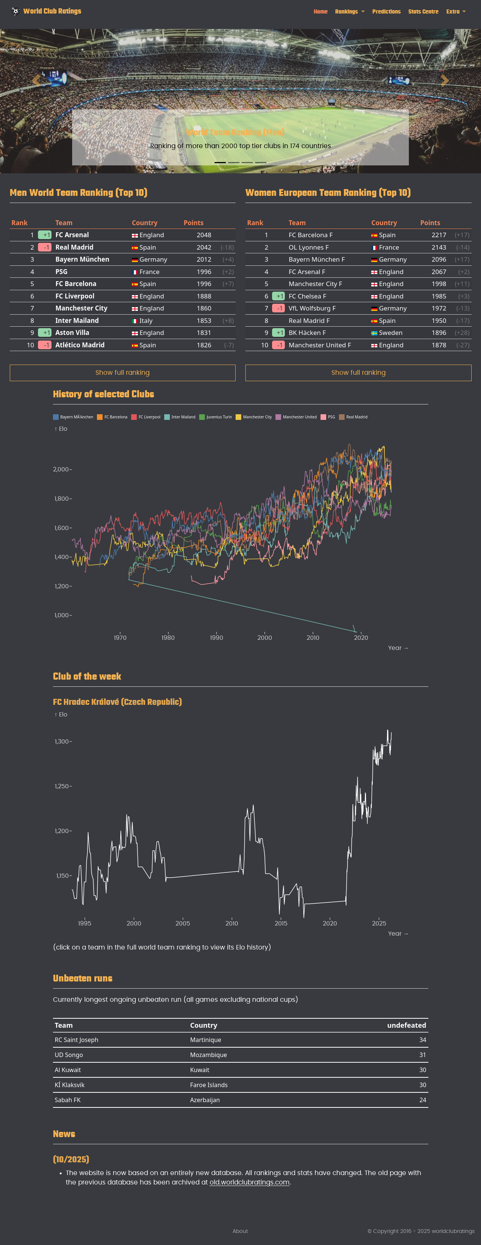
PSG (61, 271)
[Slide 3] (247, 162)
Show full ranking (122, 373)
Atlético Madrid (79, 345)
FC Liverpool (74, 296)
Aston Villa (72, 332)
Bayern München (82, 259)
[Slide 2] (233, 162)
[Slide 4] (260, 162)
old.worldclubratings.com (250, 1182)
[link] (350, 12)
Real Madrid (74, 247)
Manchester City (81, 308)
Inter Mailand (77, 320)
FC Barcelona (75, 283)
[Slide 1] (220, 162)
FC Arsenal (72, 234)
